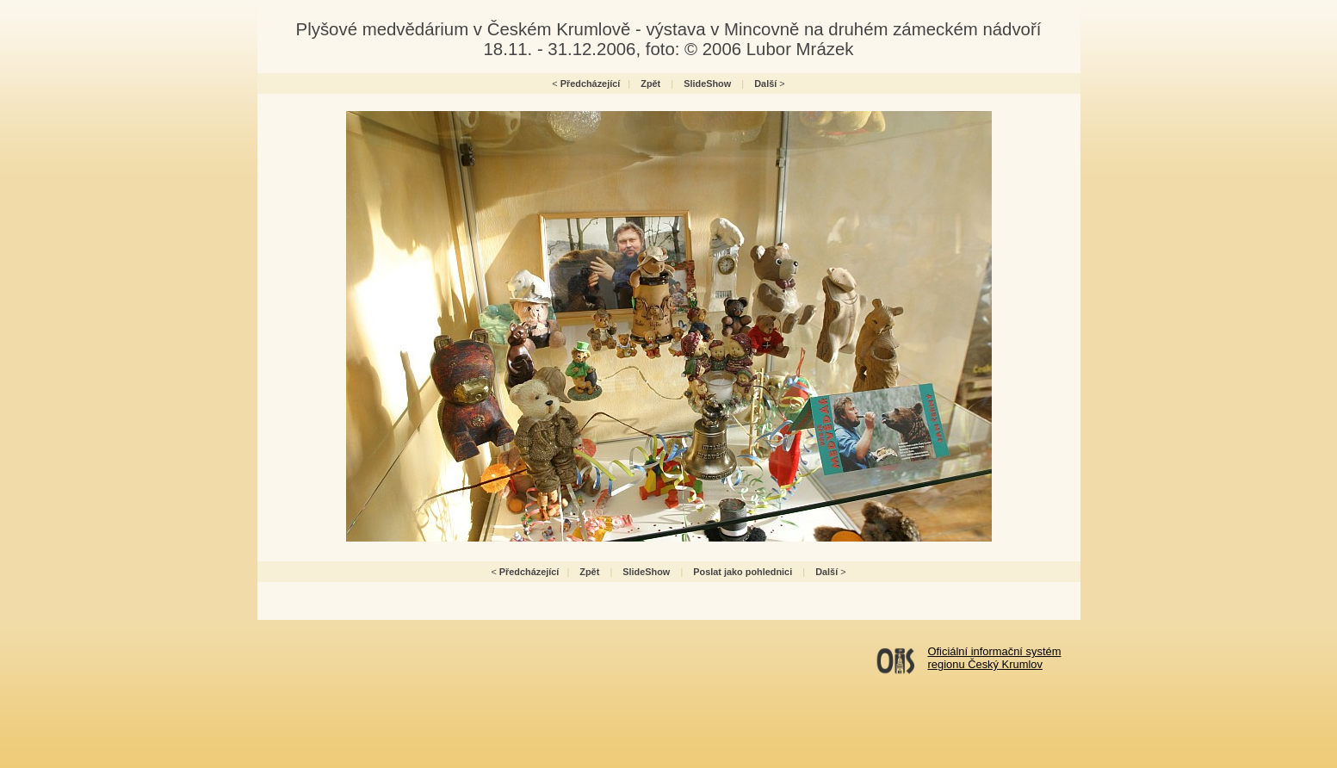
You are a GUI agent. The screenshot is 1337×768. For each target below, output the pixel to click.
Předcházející (590, 83)
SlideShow (707, 83)
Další (765, 83)
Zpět (650, 83)
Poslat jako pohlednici (742, 572)
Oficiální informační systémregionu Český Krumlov (995, 658)
